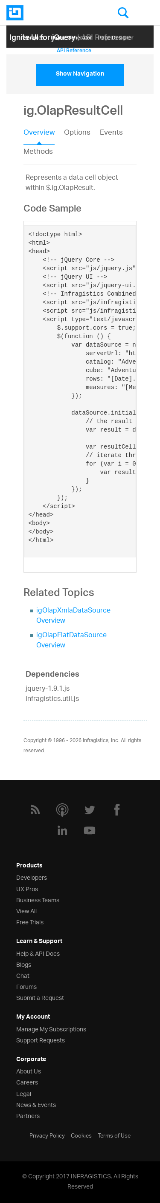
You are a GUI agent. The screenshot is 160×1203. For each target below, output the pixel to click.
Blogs (23, 964)
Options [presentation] (77, 133)
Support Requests (40, 1039)
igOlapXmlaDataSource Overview (73, 616)
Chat (22, 975)
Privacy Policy (47, 1135)
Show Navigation (80, 75)
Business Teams (37, 899)
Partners (28, 1115)
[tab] (43, 135)
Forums (26, 986)
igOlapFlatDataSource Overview (71, 641)
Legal (23, 1093)
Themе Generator (71, 36)
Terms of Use (114, 1135)
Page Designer (116, 36)
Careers (27, 1081)
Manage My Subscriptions (51, 1028)
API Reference (74, 49)
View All (26, 910)
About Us (28, 1070)
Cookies (81, 1135)
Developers (31, 877)
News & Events (36, 1104)
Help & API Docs (38, 953)
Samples (33, 36)
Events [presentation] (111, 133)
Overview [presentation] (39, 133)
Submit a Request (40, 997)
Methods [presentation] (38, 152)
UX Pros (27, 888)
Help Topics (37, 49)
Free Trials (30, 921)
